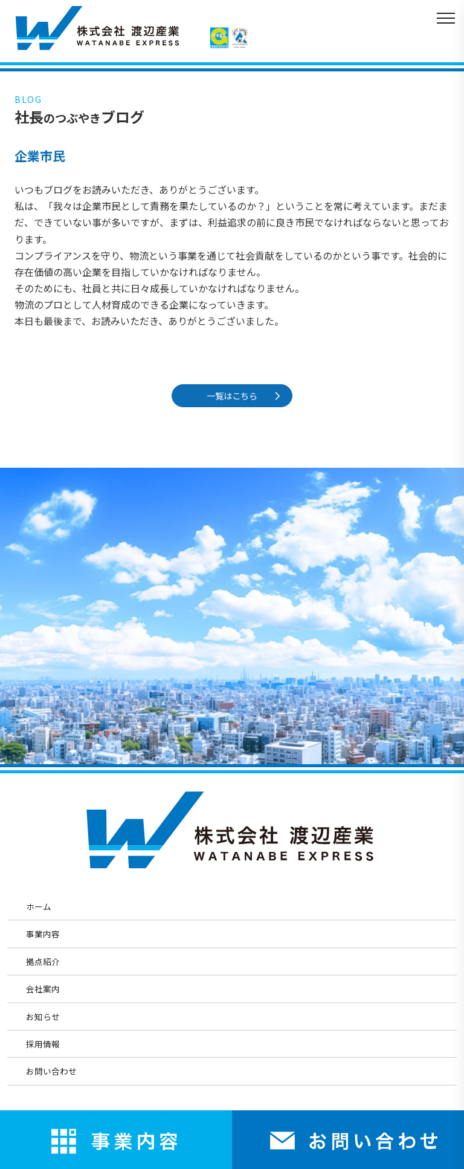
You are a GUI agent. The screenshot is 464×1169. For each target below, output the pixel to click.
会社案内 (43, 989)
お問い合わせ (51, 1071)
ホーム (38, 906)
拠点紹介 (43, 961)
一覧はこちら (233, 395)
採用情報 (43, 1044)
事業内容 (43, 934)
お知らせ (43, 1016)
